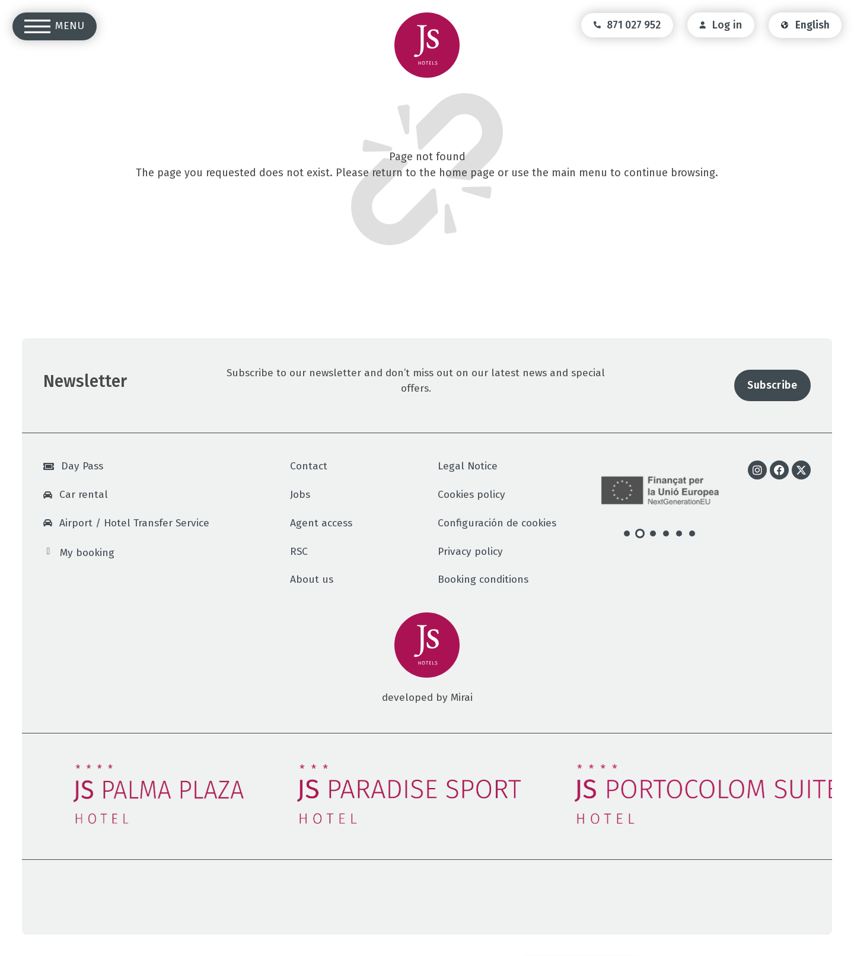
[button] (627, 533)
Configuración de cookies (497, 523)
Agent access (321, 523)
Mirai (462, 697)
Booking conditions (483, 579)
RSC (299, 551)
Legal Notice (468, 466)
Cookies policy (471, 494)
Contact (308, 466)
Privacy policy (470, 551)
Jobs (300, 494)
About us (311, 579)
